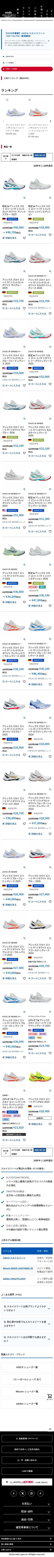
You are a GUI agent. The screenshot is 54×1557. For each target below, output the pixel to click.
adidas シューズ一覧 (27, 1404)
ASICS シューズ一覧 (27, 1367)
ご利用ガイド (35, 14)
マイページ (29, 14)
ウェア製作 (23, 14)
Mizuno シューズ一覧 (27, 1391)
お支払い (27, 1503)
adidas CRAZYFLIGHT (14, 1278)
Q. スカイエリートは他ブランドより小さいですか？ (25, 1308)
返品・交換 (27, 1519)
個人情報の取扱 (7, 1544)
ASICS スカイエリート (14, 1258)
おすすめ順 (16, 155)
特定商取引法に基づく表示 (11, 1538)
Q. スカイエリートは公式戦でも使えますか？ (25, 1339)
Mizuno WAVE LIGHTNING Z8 (18, 1268)
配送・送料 (27, 1511)
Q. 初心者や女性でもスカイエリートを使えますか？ (25, 1324)
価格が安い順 (27, 155)
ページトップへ (50, 1429)
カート (52, 14)
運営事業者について (27, 1527)
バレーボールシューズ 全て (27, 1379)
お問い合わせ (6, 1549)
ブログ (47, 14)
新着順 (14, 159)
